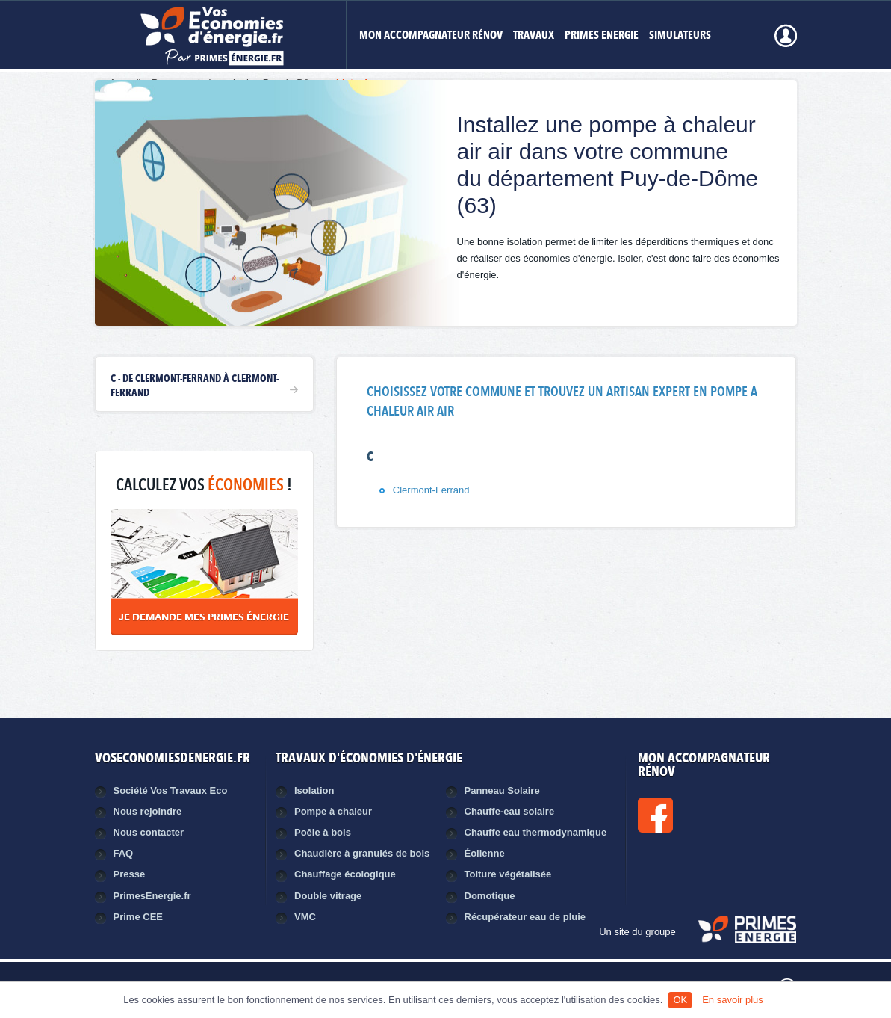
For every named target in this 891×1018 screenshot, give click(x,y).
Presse (130, 874)
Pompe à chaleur (333, 811)
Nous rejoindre (148, 811)
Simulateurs (680, 36)
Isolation (314, 790)
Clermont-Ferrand (431, 490)
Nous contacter (149, 832)
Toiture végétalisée (508, 874)
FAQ (124, 853)
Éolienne (485, 853)
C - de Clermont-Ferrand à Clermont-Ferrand (195, 386)
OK (680, 999)
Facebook (706, 815)
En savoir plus (732, 999)
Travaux (533, 36)
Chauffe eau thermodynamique (536, 832)
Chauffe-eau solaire (510, 811)
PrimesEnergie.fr (152, 895)
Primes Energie (602, 36)
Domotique (490, 895)
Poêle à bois (322, 832)
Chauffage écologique (345, 874)
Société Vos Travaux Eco (171, 790)
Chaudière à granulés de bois (361, 853)
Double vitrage (327, 895)
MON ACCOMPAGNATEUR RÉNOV (431, 36)
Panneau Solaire (502, 790)
